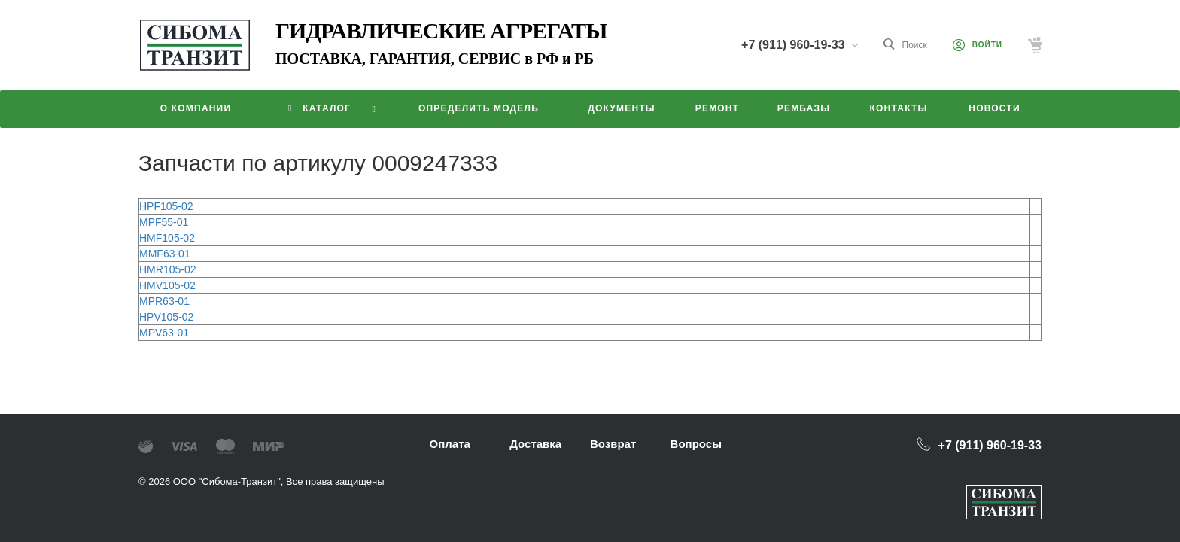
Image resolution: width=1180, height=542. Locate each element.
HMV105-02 (167, 285)
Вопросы (696, 443)
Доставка (535, 443)
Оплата (450, 443)
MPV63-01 (164, 333)
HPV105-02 (166, 317)
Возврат (613, 443)
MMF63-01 (164, 254)
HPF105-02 (166, 206)
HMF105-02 (167, 238)
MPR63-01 (164, 301)
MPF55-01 (163, 222)
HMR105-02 (167, 269)
